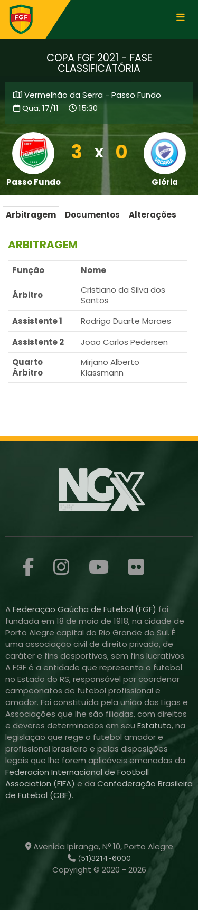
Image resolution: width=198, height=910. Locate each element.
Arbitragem (31, 214)
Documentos (92, 214)
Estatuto (154, 725)
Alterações (152, 214)
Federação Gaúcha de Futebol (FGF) (85, 609)
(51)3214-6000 (103, 858)
